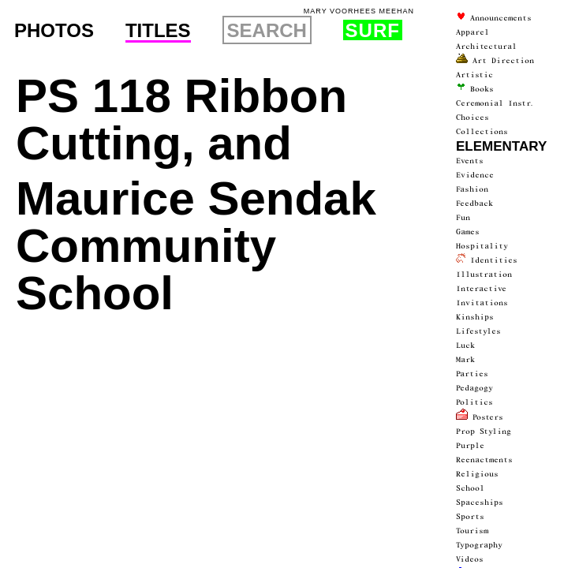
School (470, 488)
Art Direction (495, 60)
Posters (479, 417)
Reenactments (484, 460)
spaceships (479, 502)
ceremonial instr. (495, 103)
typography (479, 545)
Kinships (475, 317)
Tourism (472, 531)
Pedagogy (474, 388)
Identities (486, 260)
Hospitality (482, 246)
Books (475, 89)
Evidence (475, 175)
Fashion (472, 189)
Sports (470, 516)
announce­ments (494, 18)
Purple (470, 445)
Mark (465, 359)
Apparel (472, 32)
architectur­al (486, 46)
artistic (474, 75)
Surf (372, 30)
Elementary (501, 146)
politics (474, 402)
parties (472, 374)
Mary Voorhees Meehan (359, 11)
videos (470, 559)
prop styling (483, 431)
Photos (54, 30)
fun (463, 217)
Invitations (482, 303)
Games (468, 232)
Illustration (484, 274)
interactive (481, 288)
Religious (477, 474)
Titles (158, 31)
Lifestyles (478, 331)
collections (482, 131)
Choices (472, 117)
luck (465, 345)
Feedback (474, 203)
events (470, 161)
